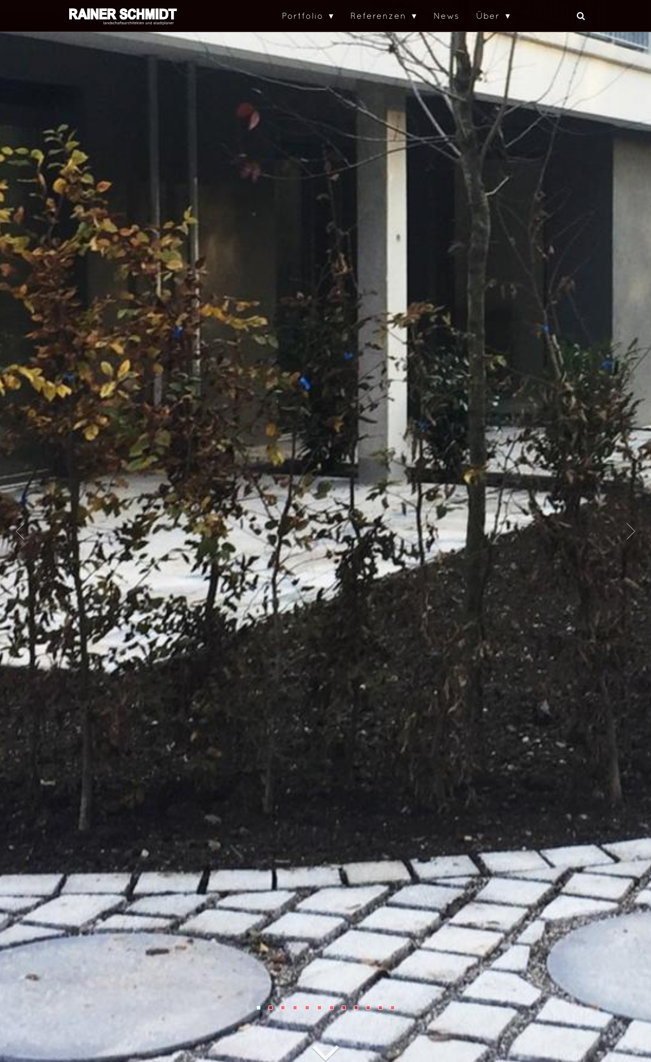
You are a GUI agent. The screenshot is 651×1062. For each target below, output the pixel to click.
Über (488, 16)
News (446, 16)
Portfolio (302, 16)
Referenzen (378, 16)
